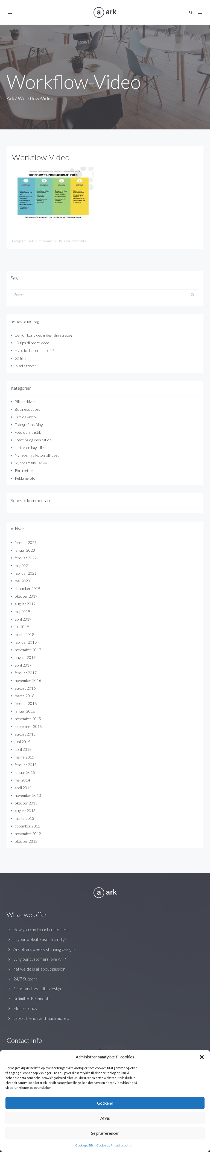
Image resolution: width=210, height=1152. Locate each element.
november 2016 (28, 680)
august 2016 (25, 688)
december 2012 (27, 826)
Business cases (27, 409)
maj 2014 (22, 780)
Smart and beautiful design (37, 988)
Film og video (25, 417)
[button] (202, 1057)
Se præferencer (105, 1133)
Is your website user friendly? (39, 939)
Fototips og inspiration (33, 440)
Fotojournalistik (28, 432)
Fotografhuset (23, 241)
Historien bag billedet (32, 447)
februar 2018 (26, 642)
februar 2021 (26, 573)
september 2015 (28, 726)
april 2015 (23, 749)
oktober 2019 (26, 596)
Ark (10, 98)
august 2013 (25, 810)
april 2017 (23, 665)
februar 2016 (26, 703)
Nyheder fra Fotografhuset (37, 455)
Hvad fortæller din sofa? (34, 350)
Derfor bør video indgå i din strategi (43, 335)
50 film (20, 358)
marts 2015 (24, 757)
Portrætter (24, 470)
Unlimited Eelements (31, 998)
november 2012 (28, 833)
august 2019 (25, 603)
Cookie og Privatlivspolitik (114, 1145)
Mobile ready (25, 1008)
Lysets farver (25, 365)
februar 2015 (26, 764)
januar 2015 (25, 772)
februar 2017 (26, 672)
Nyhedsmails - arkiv (31, 463)
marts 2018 (24, 634)
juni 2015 (22, 741)
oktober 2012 (26, 841)
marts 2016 (24, 695)
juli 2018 (22, 626)
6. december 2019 (49, 241)
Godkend (105, 1103)
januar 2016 (25, 711)
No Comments (75, 241)
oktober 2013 (26, 803)
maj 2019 (22, 611)
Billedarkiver (25, 401)
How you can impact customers (40, 929)
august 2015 (25, 734)
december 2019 (27, 588)
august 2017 (25, 657)
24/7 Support (25, 978)
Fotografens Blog (29, 424)
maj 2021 (22, 565)
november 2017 (28, 649)
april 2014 (23, 787)
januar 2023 (25, 550)
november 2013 (28, 795)
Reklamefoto (25, 478)
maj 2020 (22, 580)
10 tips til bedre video (32, 342)
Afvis (105, 1118)
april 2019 (23, 619)
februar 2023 (26, 542)
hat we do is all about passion (39, 968)
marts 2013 (24, 818)
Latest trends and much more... (41, 1018)
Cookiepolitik (84, 1145)
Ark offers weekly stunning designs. (44, 949)
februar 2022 (26, 557)
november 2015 (28, 718)
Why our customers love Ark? (39, 959)
